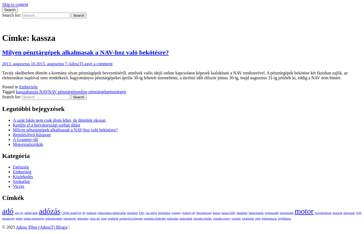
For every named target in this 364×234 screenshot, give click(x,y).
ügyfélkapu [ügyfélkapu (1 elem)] (284, 218)
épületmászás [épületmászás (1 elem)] (269, 218)
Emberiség (28, 87)
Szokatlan (21, 181)
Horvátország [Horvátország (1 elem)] (204, 212)
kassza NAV (37, 91)
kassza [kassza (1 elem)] (216, 212)
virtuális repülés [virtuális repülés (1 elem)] (202, 218)
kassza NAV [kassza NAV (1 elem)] (228, 212)
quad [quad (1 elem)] (104, 218)
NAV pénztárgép (62, 91)
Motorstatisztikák (28, 144)
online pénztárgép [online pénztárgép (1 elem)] (34, 218)
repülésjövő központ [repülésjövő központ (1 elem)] (131, 218)
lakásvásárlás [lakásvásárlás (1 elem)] (256, 212)
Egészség (21, 167)
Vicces (18, 186)
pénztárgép (116, 91)
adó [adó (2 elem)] (7, 211)
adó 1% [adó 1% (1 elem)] (19, 212)
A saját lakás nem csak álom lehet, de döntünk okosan (59, 120)
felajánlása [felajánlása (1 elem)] (164, 212)
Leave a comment (97, 64)
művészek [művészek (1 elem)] (349, 212)
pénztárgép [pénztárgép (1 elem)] (69, 218)
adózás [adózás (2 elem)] (49, 211)
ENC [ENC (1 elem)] (142, 212)
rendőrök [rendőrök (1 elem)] (113, 218)
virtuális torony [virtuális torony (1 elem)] (221, 218)
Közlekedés (23, 176)
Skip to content (15, 4)
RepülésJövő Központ (32, 134)
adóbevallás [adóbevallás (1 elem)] (31, 212)
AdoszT (75, 64)
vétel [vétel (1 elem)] (258, 218)
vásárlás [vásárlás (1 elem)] (236, 218)
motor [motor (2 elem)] (304, 211)
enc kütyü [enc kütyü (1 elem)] (151, 212)
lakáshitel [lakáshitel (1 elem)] (242, 212)
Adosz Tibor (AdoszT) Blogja (28, 25)
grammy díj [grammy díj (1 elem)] (188, 212)
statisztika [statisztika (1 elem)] (173, 218)
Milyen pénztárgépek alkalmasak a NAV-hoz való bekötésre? (85, 52)
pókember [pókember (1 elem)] (82, 218)
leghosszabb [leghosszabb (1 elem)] (272, 212)
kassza (21, 91)
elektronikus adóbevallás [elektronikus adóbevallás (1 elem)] (112, 212)
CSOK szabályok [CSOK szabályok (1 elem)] (71, 212)
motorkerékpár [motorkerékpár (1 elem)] (323, 212)
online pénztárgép (92, 91)
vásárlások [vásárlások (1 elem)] (248, 218)
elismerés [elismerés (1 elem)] (132, 212)
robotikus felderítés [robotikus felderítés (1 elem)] (155, 218)
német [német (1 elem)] (19, 218)
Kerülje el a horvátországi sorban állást (46, 125)
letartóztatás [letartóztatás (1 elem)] (287, 212)
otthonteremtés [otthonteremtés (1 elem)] (53, 218)
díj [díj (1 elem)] (83, 212)
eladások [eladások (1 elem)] (92, 212)
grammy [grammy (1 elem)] (176, 212)
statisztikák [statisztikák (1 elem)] (185, 218)
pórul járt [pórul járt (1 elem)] (95, 218)
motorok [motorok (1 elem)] (337, 212)
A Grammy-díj (25, 139)
